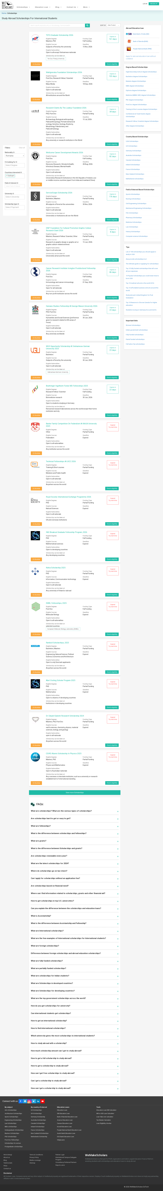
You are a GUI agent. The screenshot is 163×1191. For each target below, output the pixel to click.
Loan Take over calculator (104, 1117)
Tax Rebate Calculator (103, 1120)
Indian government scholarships (137, 330)
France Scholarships (133, 169)
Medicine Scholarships (133, 222)
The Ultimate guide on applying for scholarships (142, 264)
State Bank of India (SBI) (137, 34)
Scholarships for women (13, 1143)
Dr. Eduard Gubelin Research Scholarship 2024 (65, 716)
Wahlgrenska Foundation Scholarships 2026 (64, 72)
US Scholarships (36, 1110)
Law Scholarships (132, 227)
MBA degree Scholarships (135, 86)
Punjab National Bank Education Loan (69, 1130)
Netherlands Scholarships (134, 179)
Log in (145, 4)
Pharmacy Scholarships (134, 217)
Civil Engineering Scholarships (136, 203)
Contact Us (73, 7)
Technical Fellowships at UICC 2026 (61, 461)
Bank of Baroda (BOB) (137, 41)
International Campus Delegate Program (66, 1158)
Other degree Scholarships (135, 126)
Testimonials (8, 1163)
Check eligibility (112, 64)
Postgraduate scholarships (14, 1146)
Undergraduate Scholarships (14, 1130)
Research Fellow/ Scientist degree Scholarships (142, 121)
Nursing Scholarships (133, 199)
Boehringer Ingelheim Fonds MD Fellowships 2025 (67, 386)
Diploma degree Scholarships (136, 90)
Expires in (113, 38)
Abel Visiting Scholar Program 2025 (60, 680)
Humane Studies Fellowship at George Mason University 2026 (71, 306)
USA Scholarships (132, 141)
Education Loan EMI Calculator (106, 1110)
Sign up (154, 4)
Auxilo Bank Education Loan (66, 1133)
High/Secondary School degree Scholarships (141, 72)
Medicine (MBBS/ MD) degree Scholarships (140, 95)
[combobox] (15, 155)
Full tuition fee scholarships (135, 344)
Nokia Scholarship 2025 (56, 568)
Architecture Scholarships (13, 1113)
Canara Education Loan (64, 1123)
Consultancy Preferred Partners (66, 1162)
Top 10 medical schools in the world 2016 (140, 283)
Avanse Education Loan (65, 1120)
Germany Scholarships (133, 151)
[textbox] (15, 165)
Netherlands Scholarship (39, 1136)
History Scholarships (133, 231)
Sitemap (32, 1163)
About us (7, 1157)
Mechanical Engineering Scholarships (138, 208)
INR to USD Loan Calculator (105, 1113)
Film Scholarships (132, 213)
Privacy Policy (34, 1157)
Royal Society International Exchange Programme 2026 (68, 497)
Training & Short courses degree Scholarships (141, 109)
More (86, 7)
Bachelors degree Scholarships (136, 76)
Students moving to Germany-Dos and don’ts (141, 310)
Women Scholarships (133, 325)
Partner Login (60, 1155)
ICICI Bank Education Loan (65, 1136)
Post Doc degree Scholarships (136, 104)
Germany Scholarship (38, 1117)
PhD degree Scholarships (134, 100)
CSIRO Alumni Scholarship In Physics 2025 (63, 753)
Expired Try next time (113, 426)
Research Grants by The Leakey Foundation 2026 (66, 108)
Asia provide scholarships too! (136, 259)
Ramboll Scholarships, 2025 (57, 643)
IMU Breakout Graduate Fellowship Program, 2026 (66, 532)
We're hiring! (8, 1155)
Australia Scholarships (133, 155)
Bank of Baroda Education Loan (67, 1117)
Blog (59, 7)
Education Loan (43, 7)
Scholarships (24, 7)
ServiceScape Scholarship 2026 (59, 193)
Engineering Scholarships (13, 1120)
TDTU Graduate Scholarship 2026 (59, 35)
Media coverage (35, 1160)
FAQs (5, 1166)
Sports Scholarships (133, 194)
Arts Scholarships (11, 1110)
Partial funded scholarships (135, 339)
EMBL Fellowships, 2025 (56, 603)
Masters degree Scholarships (136, 81)
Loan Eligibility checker (103, 1123)
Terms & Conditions (36, 1155)
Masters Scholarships (12, 1133)
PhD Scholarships (11, 1136)
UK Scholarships (131, 146)
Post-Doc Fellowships (12, 1140)
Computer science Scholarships (137, 236)
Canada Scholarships (133, 160)
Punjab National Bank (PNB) (139, 49)
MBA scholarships (11, 1126)
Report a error (60, 1165)
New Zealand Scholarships (135, 174)
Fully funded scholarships (134, 335)
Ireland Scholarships (133, 165)
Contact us (7, 1168)
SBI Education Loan (63, 1113)
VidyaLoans (61, 1140)
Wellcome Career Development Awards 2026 (64, 152)
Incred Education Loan (64, 1126)
